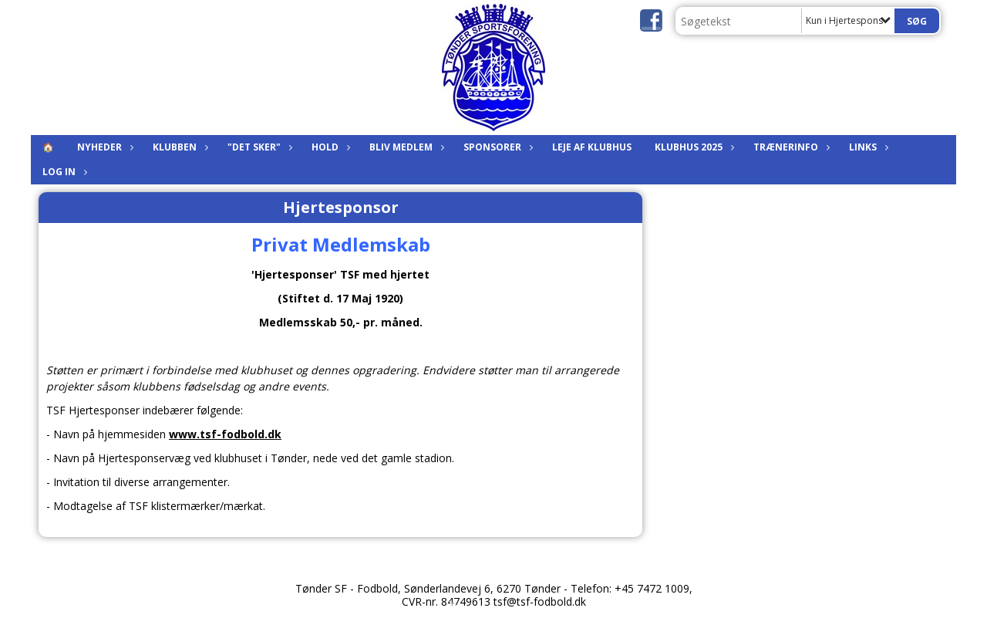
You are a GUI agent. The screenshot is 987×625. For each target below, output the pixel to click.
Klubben (178, 147)
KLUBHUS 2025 (692, 147)
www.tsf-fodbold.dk (225, 434)
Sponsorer (496, 147)
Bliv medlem (404, 147)
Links (866, 147)
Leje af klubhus (592, 147)
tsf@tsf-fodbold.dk (540, 601)
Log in (62, 171)
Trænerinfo (789, 147)
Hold (329, 147)
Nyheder (103, 147)
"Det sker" (257, 147)
